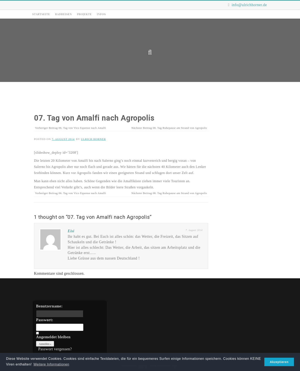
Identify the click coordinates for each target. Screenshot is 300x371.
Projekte (84, 14)
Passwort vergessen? (55, 349)
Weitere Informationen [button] (51, 364)
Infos (101, 14)
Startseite (41, 14)
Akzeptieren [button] (279, 362)
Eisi (71, 231)
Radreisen (63, 14)
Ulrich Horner (93, 139)
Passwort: (44, 320)
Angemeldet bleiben (53, 337)
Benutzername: (49, 306)
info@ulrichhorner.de (249, 5)
